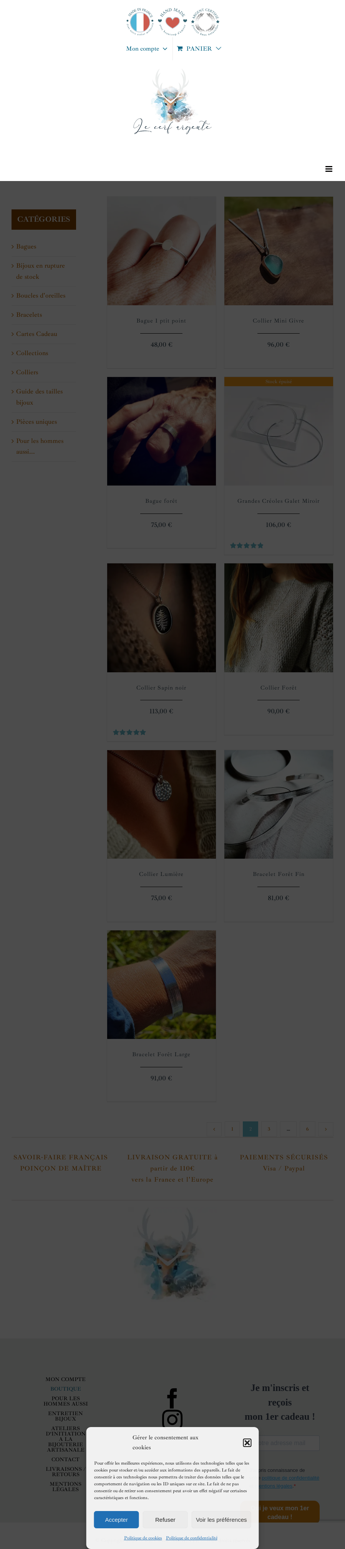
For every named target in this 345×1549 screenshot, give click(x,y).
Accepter (116, 1519)
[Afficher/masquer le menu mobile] (329, 169)
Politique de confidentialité (191, 1538)
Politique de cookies (143, 1538)
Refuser (165, 1519)
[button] (247, 1443)
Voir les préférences (221, 1519)
